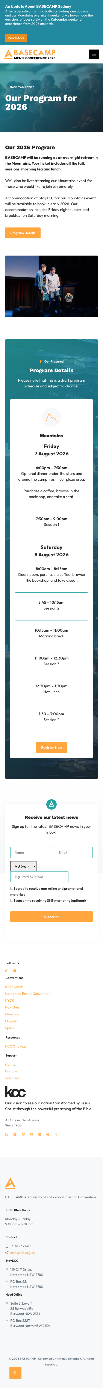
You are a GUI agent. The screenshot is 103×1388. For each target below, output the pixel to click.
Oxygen (11, 1021)
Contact (11, 1064)
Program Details (22, 233)
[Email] (73, 852)
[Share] (15, 1373)
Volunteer (12, 1078)
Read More (16, 38)
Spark (9, 1028)
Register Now (51, 747)
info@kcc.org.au (22, 1253)
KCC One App (15, 1046)
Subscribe (51, 917)
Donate (11, 1071)
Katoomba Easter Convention (27, 993)
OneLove (12, 1014)
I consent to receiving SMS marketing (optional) (50, 900)
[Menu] (94, 54)
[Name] (29, 852)
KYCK (9, 1000)
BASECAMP (14, 987)
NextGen (12, 1007)
